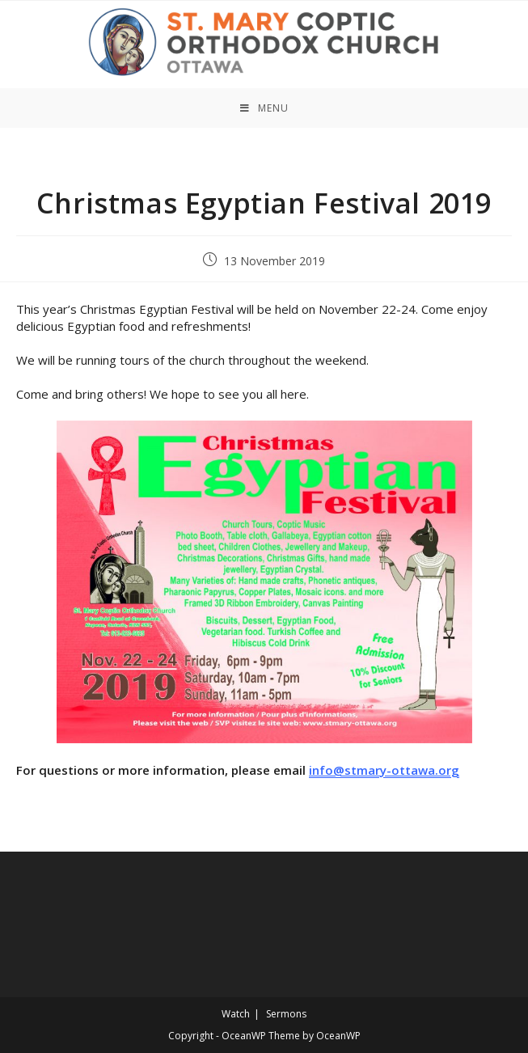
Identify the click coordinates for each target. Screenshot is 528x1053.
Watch (236, 1014)
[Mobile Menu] (264, 108)
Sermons (286, 1014)
